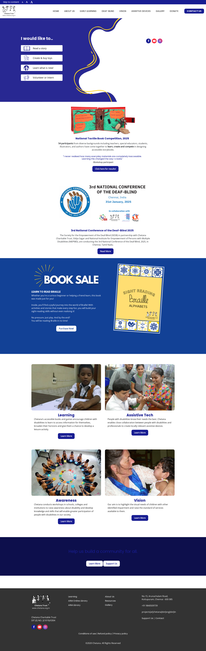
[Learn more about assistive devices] (140, 433)
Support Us (147, 618)
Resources (110, 600)
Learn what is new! (43, 67)
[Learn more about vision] (140, 518)
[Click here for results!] (105, 169)
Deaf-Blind (108, 11)
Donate (174, 11)
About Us (69, 11)
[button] (22, 2)
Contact (159, 618)
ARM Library (74, 605)
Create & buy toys (42, 58)
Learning (72, 596)
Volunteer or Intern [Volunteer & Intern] (43, 77)
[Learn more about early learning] (66, 436)
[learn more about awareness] (66, 521)
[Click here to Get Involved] (94, 563)
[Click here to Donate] (111, 563)
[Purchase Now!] (66, 328)
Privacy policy (120, 633)
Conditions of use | (88, 633)
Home (57, 11)
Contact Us (194, 11)
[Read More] (105, 251)
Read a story (40, 48)
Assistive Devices (141, 11)
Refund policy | (105, 633)
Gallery (160, 11)
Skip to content (11, 2)
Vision (122, 11)
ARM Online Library (77, 600)
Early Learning (88, 11)
